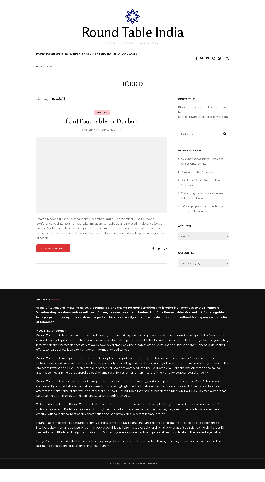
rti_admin (90, 143)
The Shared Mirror (177, 57)
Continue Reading (53, 261)
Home (45, 57)
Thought (101, 126)
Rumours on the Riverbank (197, 185)
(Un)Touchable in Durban (102, 134)
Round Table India (133, 32)
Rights (121, 57)
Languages (208, 57)
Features (65, 57)
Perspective (94, 57)
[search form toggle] (227, 72)
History (144, 57)
